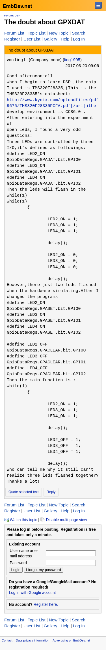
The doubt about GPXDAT (30, 50)
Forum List (14, 33)
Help (65, 39)
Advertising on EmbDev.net (71, 640)
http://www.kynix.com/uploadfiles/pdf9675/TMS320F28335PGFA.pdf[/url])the (53, 103)
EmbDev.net (17, 6)
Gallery (50, 39)
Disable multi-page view (63, 520)
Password (18, 563)
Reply (51, 492)
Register (12, 39)
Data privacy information (32, 640)
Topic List (37, 33)
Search (78, 33)
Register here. (46, 604)
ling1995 (72, 59)
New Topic (58, 33)
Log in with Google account (32, 593)
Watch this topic (20, 520)
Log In (79, 39)
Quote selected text (23, 492)
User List (31, 39)
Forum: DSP (12, 15)
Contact (7, 640)
